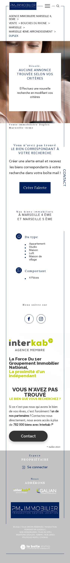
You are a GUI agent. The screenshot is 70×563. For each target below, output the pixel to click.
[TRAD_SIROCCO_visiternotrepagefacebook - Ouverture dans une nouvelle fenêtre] (29, 318)
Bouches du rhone (34, 23)
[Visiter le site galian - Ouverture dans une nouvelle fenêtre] (46, 491)
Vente (13, 23)
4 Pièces (34, 277)
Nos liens (49, 535)
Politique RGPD (30, 537)
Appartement (37, 244)
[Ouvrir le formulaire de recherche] (57, 5)
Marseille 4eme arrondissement (31, 32)
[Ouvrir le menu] (47, 6)
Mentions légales (25, 535)
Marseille (15, 27)
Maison (33, 250)
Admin (39, 535)
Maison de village (35, 258)
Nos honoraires (27, 532)
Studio (33, 247)
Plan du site (44, 532)
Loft (31, 253)
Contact (64, 177)
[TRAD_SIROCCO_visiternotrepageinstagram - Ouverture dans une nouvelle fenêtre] (41, 318)
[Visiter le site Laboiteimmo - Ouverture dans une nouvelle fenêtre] (35, 551)
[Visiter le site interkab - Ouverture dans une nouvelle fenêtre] (22, 490)
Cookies (44, 537)
